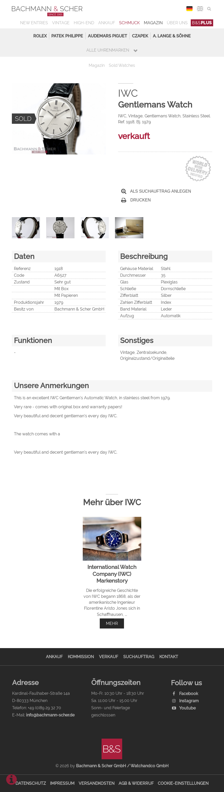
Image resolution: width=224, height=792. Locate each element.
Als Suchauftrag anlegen (156, 191)
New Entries (34, 22)
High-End (84, 22)
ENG (200, 8)
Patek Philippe (67, 36)
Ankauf (106, 22)
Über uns (177, 22)
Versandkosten (96, 783)
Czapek (140, 36)
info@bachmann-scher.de (50, 715)
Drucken (136, 200)
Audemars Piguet (107, 36)
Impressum (62, 783)
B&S (202, 22)
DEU (189, 8)
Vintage (61, 22)
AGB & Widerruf (136, 783)
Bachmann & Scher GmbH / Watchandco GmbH (122, 765)
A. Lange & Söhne (172, 36)
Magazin (153, 22)
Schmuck (129, 22)
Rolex (40, 36)
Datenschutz (30, 783)
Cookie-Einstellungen (183, 783)
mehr (112, 623)
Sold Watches (122, 65)
